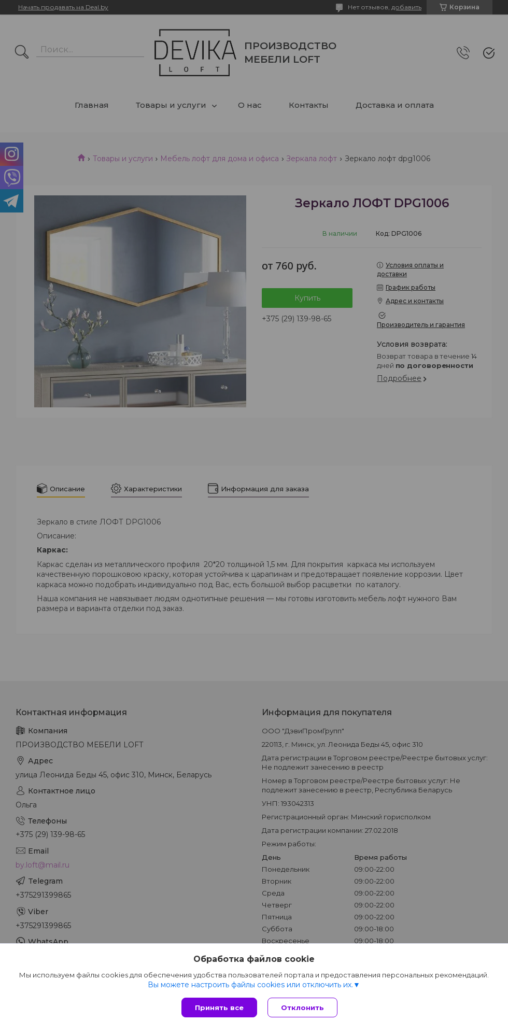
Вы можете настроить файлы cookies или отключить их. (250, 984)
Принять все (219, 1007)
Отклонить (302, 1007)
